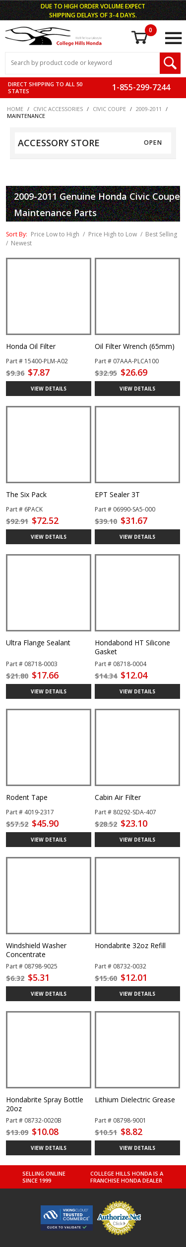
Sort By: (16, 234)
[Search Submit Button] (170, 63)
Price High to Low (112, 234)
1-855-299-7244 (141, 87)
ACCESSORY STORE (59, 143)
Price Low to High (55, 234)
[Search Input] (82, 63)
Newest (21, 243)
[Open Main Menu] (173, 38)
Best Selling (161, 234)
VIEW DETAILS (48, 388)
